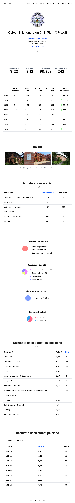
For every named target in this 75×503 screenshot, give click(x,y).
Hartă (42, 3)
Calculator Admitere (64, 3)
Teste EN (50, 3)
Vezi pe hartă (37, 46)
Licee (28, 3)
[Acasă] (7, 4)
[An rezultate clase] (9, 440)
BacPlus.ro (41, 501)
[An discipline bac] (37, 346)
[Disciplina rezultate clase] (23, 440)
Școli (35, 3)
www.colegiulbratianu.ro (37, 39)
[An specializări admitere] (37, 187)
